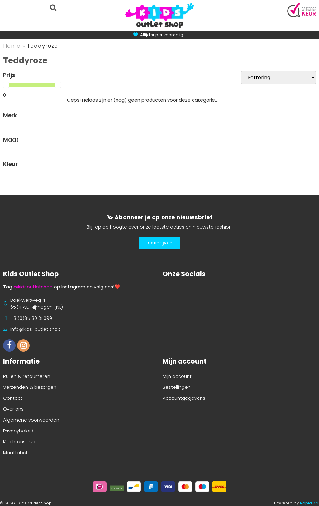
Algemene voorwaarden (31, 420)
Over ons (13, 409)
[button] (53, 7)
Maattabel (15, 452)
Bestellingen (177, 387)
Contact (12, 398)
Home (12, 46)
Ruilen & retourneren (26, 376)
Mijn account (177, 376)
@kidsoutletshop (33, 286)
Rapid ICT (309, 503)
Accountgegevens (184, 398)
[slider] (6, 85)
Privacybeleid (18, 430)
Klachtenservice (21, 441)
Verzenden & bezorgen (29, 387)
